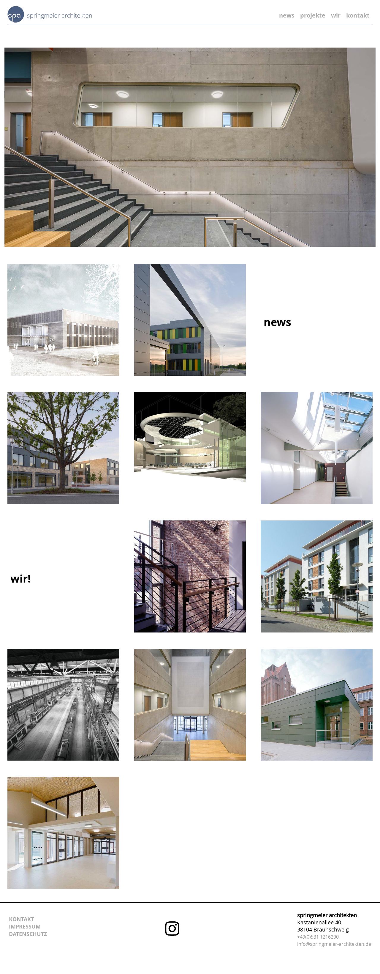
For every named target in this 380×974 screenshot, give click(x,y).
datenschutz (28, 934)
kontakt (358, 15)
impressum (25, 926)
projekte (312, 15)
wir (336, 15)
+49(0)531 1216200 (318, 937)
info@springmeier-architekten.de (334, 944)
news (286, 15)
